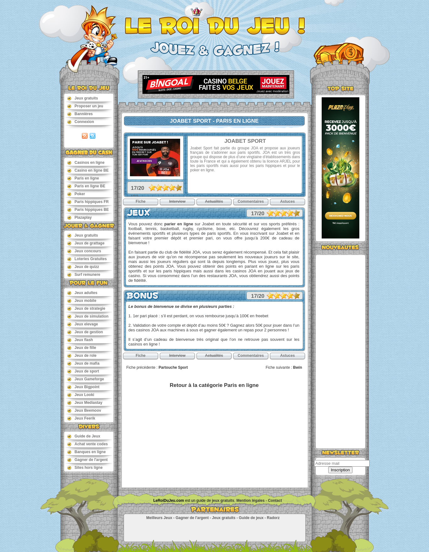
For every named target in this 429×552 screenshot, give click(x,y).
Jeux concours (84, 251)
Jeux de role (82, 355)
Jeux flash (80, 339)
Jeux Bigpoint (83, 386)
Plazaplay (79, 217)
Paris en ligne (83, 178)
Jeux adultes (82, 292)
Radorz (273, 518)
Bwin (297, 367)
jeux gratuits (223, 500)
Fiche (140, 201)
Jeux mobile (81, 300)
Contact (275, 500)
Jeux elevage (82, 324)
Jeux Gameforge (85, 379)
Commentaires (251, 201)
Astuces (287, 201)
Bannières (80, 113)
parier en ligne (178, 224)
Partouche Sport (173, 367)
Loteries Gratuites (87, 258)
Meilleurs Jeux (159, 518)
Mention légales (250, 500)
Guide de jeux (251, 518)
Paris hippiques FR (88, 201)
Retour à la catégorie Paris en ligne (214, 385)
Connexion (80, 121)
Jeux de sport (83, 371)
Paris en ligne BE (86, 186)
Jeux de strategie (86, 308)
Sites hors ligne (85, 467)
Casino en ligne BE (88, 170)
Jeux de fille (81, 347)
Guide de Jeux (83, 436)
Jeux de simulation (88, 316)
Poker (76, 193)
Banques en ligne (86, 451)
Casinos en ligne (86, 162)
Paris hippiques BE (88, 209)
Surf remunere (83, 274)
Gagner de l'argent (87, 459)
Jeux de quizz (83, 266)
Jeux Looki (80, 394)
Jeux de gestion (85, 332)
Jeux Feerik (81, 418)
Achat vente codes (87, 444)
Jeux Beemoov (84, 410)
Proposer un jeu (85, 106)
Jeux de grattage (86, 243)
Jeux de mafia (83, 363)
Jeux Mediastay (85, 402)
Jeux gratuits (82, 98)
